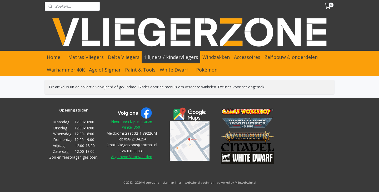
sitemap (168, 182)
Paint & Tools (140, 70)
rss (179, 182)
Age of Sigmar (105, 70)
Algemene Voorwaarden (131, 156)
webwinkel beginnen (199, 182)
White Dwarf (174, 70)
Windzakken (216, 57)
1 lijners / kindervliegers (171, 57)
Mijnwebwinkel (245, 182)
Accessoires (247, 57)
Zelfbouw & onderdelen (291, 57)
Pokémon (206, 70)
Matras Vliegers (86, 57)
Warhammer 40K (66, 70)
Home (53, 57)
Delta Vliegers (123, 57)
